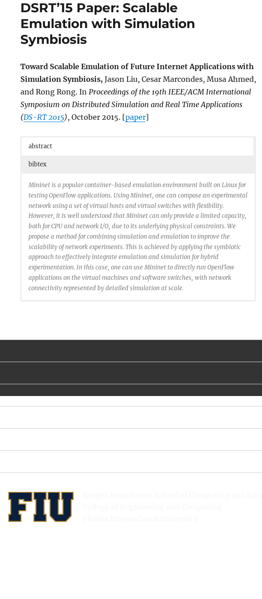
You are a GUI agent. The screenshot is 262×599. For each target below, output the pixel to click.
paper (135, 117)
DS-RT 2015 (44, 117)
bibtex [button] (38, 164)
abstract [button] (40, 146)
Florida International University (140, 518)
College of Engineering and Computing (152, 506)
